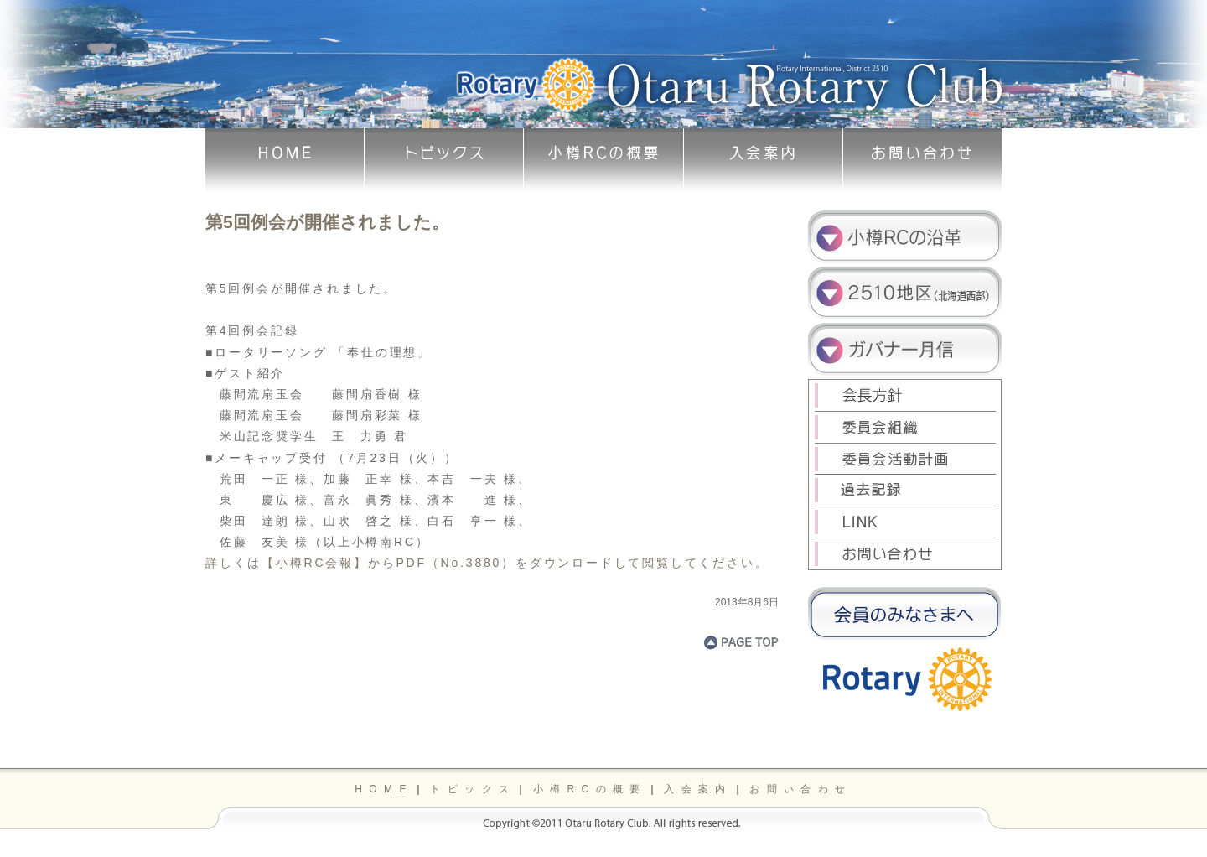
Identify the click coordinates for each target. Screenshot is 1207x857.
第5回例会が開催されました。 (327, 221)
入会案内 (698, 789)
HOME (384, 789)
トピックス (472, 789)
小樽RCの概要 (590, 789)
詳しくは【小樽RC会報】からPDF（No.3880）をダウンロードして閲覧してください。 (487, 562)
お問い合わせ (800, 789)
